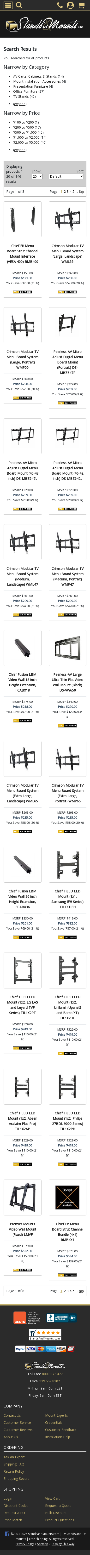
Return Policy (14, 1471)
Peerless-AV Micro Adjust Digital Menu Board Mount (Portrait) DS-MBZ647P (67, 362)
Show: (36, 171)
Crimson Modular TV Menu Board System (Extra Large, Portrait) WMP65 (68, 793)
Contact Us (12, 1415)
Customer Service (17, 1422)
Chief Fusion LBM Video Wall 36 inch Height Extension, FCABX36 (22, 899)
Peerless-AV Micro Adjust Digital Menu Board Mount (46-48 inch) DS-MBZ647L (22, 470)
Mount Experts (56, 1415)
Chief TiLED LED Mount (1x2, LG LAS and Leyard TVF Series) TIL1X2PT (22, 1005)
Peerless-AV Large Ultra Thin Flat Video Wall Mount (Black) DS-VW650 (67, 682)
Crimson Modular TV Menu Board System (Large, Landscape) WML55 (68, 254)
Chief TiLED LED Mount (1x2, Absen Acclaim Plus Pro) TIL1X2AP (22, 1121)
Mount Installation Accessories (37, 81)
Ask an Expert (14, 1457)
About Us (11, 1437)
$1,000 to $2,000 (26, 137)
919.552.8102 (49, 1381)
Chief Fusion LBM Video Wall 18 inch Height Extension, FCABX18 (22, 682)
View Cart (52, 1498)
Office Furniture (25, 91)
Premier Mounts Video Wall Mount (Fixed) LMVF (22, 1229)
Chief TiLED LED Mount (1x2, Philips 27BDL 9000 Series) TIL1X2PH (67, 1121)
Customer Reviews (18, 1429)
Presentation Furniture (30, 86)
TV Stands (21, 96)
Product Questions (59, 1520)
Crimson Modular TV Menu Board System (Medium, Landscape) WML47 (22, 576)
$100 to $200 (23, 122)
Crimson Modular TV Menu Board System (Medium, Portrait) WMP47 (68, 576)
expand (19, 104)
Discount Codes (16, 1505)
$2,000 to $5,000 (26, 142)
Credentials (53, 1422)
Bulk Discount (56, 1512)
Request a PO (14, 1512)
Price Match (13, 1520)
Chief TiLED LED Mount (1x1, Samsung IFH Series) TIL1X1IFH (67, 899)
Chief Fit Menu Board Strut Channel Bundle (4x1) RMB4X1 (67, 1232)
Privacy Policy (25, 1544)
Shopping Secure (17, 1478)
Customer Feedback (60, 1429)
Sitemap (42, 1544)
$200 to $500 (23, 127)
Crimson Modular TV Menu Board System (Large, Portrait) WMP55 (22, 359)
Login (8, 1498)
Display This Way (63, 1544)
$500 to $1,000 (25, 132)
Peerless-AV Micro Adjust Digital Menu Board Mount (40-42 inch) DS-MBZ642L (67, 470)
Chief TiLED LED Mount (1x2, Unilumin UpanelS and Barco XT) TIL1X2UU (67, 1007)
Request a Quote (58, 1505)
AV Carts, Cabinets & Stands (35, 76)
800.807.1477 (52, 1374)
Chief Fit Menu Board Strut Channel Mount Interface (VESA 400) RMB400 (22, 254)
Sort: (80, 171)
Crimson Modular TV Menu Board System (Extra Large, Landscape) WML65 (22, 793)
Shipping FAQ (14, 1464)
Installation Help (57, 1437)
